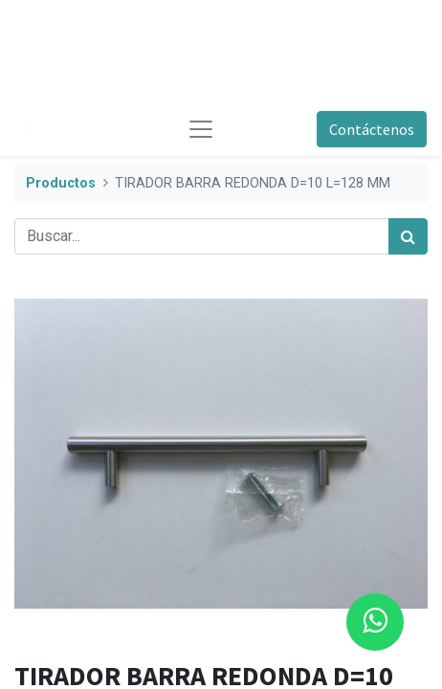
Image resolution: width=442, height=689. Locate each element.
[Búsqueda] (408, 236)
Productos (61, 183)
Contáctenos (371, 129)
